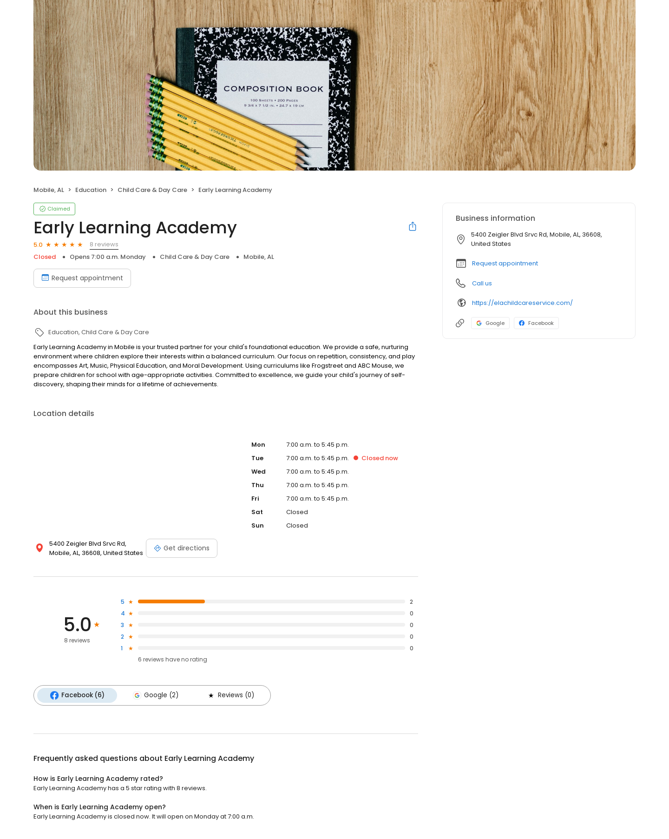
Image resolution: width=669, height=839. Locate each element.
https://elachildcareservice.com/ (522, 302)
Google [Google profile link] (490, 323)
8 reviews (104, 244)
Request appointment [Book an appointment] (82, 278)
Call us (482, 283)
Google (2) (153, 695)
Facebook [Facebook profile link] (536, 323)
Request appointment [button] (505, 263)
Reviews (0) (226, 695)
